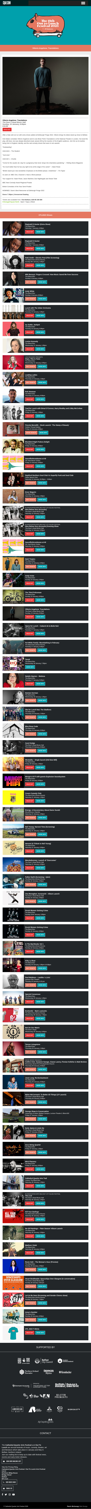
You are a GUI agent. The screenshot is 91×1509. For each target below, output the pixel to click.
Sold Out (7, 129)
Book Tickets (31, 432)
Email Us (7, 1488)
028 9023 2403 (9, 1482)
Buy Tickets (30, 282)
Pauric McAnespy (77, 1506)
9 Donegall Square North (10, 202)
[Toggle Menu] (83, 3)
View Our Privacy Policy (10, 1467)
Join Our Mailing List (12, 1461)
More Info (40, 232)
